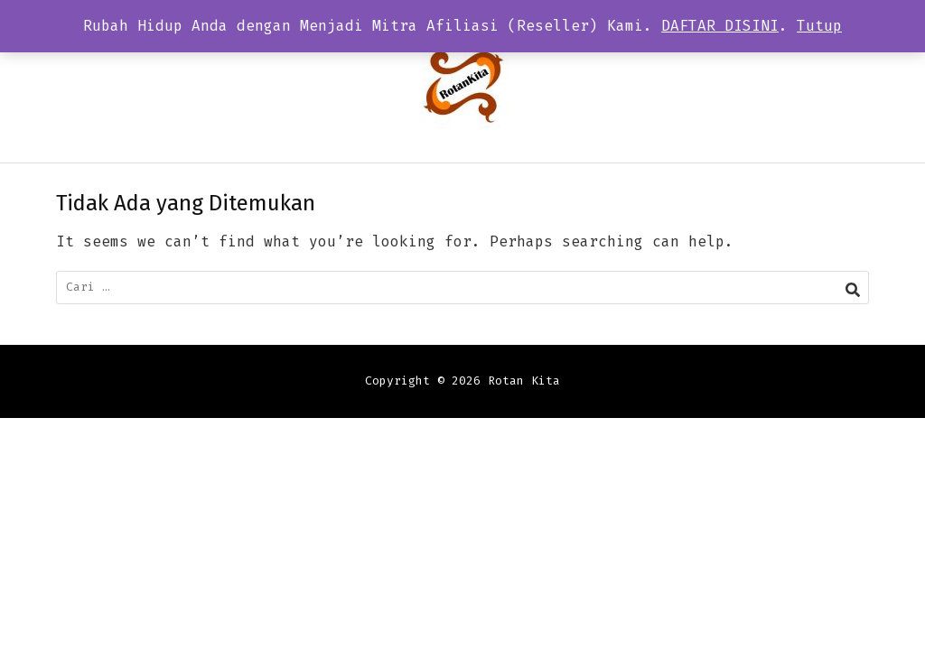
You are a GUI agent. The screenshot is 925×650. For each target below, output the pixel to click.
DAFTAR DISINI (720, 25)
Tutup (819, 25)
